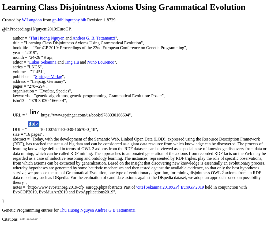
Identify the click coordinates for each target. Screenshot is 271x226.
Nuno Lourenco (100, 62)
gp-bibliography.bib (69, 20)
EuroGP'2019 (192, 187)
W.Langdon (32, 20)
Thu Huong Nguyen (47, 38)
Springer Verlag (48, 76)
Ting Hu (72, 62)
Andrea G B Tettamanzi (115, 210)
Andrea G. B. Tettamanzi (94, 38)
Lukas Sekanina (43, 62)
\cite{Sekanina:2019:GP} (158, 187)
